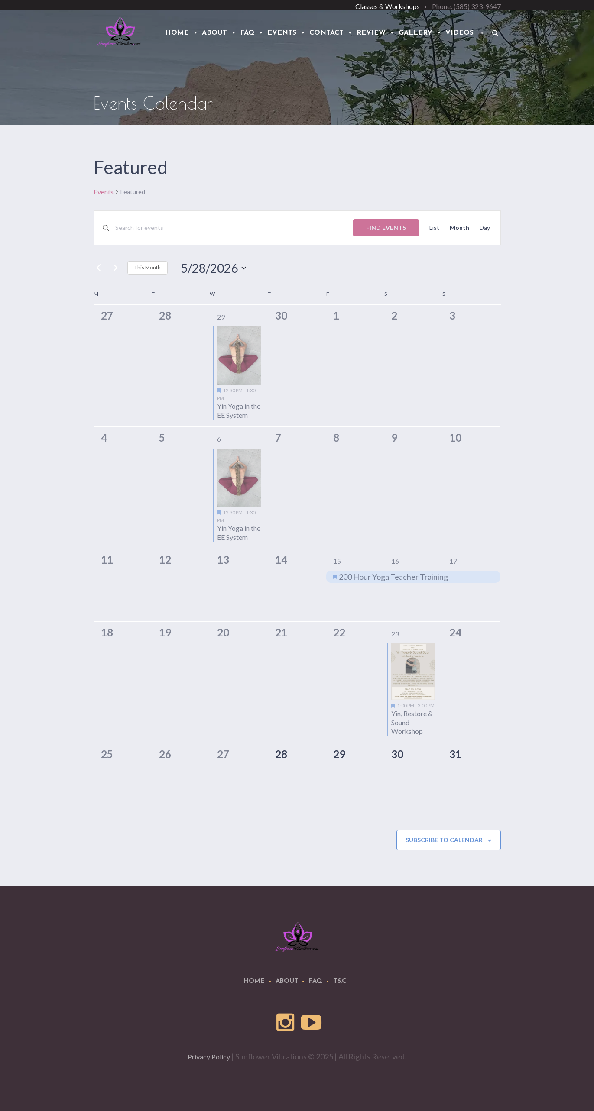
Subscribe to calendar (444, 839)
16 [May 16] (395, 561)
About (287, 981)
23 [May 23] (395, 634)
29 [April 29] (221, 317)
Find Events (386, 227)
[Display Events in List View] (434, 228)
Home (254, 981)
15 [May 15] (337, 561)
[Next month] (115, 268)
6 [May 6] (219, 439)
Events (104, 191)
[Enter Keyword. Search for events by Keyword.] (234, 228)
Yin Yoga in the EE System (238, 410)
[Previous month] (99, 268)
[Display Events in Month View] (459, 228)
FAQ (315, 981)
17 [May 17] (453, 561)
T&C (340, 981)
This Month (147, 267)
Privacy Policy (209, 1057)
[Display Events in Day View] (485, 228)
